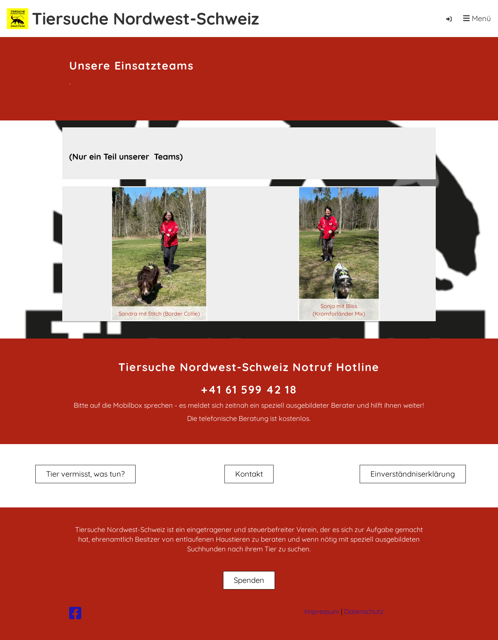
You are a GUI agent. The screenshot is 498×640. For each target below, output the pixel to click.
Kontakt (249, 474)
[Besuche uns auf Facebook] (75, 613)
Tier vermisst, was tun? (85, 474)
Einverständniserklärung (412, 474)
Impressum (321, 611)
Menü (477, 18)
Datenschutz (364, 611)
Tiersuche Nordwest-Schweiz (145, 18)
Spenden (249, 580)
